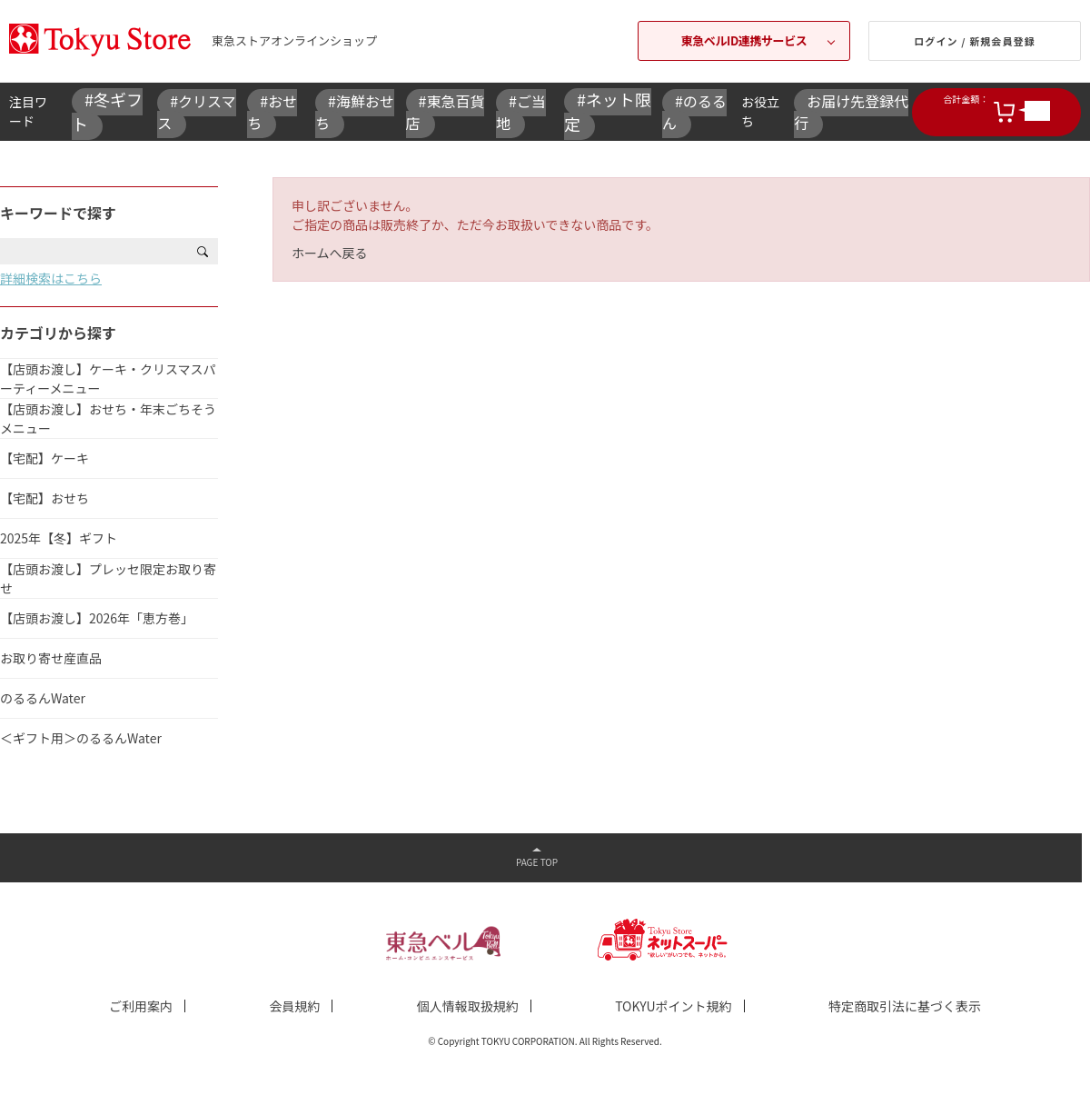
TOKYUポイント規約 (673, 1006)
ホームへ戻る (330, 253)
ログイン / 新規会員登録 (975, 41)
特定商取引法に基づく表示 (904, 1006)
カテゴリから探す (58, 332)
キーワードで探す (58, 213)
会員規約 (294, 1006)
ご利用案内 (141, 1006)
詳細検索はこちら (51, 278)
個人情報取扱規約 (468, 1006)
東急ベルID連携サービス (744, 40)
